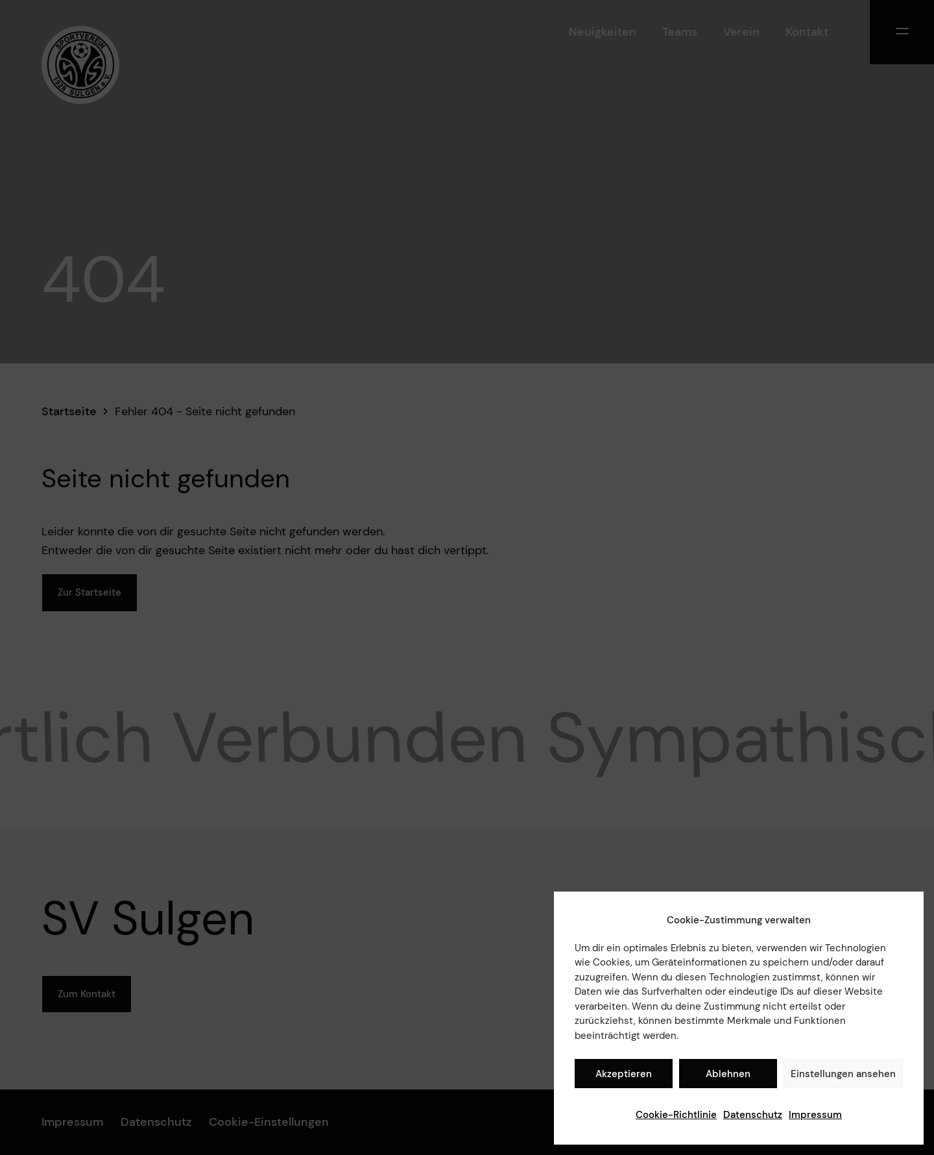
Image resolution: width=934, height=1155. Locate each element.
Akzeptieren (623, 1073)
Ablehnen (728, 1073)
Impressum (815, 1114)
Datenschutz (752, 1114)
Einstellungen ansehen (843, 1073)
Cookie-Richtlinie (676, 1114)
